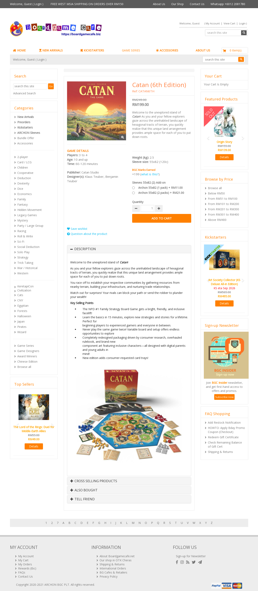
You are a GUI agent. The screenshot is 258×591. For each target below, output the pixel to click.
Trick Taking (25, 263)
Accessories (25, 143)
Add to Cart (161, 218)
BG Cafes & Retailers (113, 570)
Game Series (25, 346)
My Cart (23, 558)
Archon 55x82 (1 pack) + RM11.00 (160, 188)
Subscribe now (224, 397)
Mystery (22, 220)
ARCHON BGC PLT (56, 583)
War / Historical (27, 268)
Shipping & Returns (220, 452)
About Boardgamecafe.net (117, 554)
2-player (22, 157)
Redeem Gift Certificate (223, 437)
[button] (16, 423)
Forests (22, 311)
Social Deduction (28, 247)
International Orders (113, 566)
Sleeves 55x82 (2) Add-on (149, 182)
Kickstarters (25, 127)
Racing (21, 231)
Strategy (22, 257)
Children (22, 167)
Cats (20, 295)
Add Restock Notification (224, 422)
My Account (213, 23)
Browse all (24, 367)
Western (22, 273)
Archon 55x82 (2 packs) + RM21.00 (161, 193)
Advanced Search (24, 93)
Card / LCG (24, 162)
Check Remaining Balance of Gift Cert (225, 444)
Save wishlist (77, 229)
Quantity (137, 202)
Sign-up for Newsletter (191, 554)
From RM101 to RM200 (223, 204)
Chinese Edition (27, 361)
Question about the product (87, 234)
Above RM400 (217, 220)
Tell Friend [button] (82, 499)
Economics (24, 194)
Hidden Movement (29, 210)
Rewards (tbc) (27, 566)
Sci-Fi (20, 241)
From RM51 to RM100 (222, 199)
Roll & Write (25, 236)
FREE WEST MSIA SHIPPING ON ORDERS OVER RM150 (87, 4)
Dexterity (23, 183)
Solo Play (23, 252)
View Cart (229, 23)
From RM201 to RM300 (223, 209)
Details (33, 446)
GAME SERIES (131, 50)
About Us (159, 4)
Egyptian (23, 305)
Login (38, 4)
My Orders (25, 562)
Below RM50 (216, 193)
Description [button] (85, 249)
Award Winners (27, 356)
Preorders (23, 122)
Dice (20, 189)
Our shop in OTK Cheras (116, 558)
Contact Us (197, 4)
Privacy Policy (108, 575)
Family (21, 199)
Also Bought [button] (84, 490)
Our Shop (177, 4)
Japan (21, 321)
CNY (20, 300)
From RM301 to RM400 (223, 214)
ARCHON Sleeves (28, 133)
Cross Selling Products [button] (93, 481)
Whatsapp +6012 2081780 (228, 4)
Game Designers (28, 351)
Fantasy (22, 204)
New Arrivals (25, 117)
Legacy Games (27, 215)
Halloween (24, 316)
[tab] (129, 249)
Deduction (24, 178)
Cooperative (25, 173)
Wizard (21, 332)
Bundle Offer (25, 138)
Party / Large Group (30, 226)
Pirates (21, 327)
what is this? (150, 174)
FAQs (21, 570)
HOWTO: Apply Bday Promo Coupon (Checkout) (226, 430)
